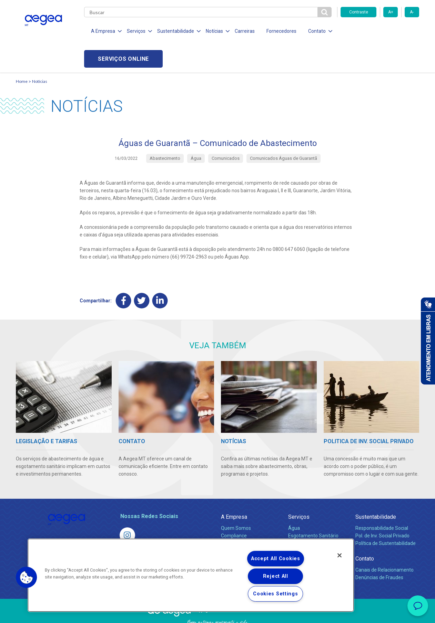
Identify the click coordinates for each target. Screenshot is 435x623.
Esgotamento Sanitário (313, 508)
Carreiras (245, 31)
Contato (364, 531)
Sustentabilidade (375, 489)
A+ (390, 12)
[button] (27, 577)
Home (22, 53)
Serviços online (379, 31)
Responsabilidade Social (381, 500)
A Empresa (234, 489)
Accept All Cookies (275, 559)
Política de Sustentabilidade (385, 515)
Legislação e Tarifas (310, 515)
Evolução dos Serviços (312, 523)
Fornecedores (281, 31)
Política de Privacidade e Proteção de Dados (217, 612)
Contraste (358, 12)
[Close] (339, 555)
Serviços (299, 489)
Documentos (302, 531)
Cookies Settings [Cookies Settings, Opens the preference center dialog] (275, 594)
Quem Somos (236, 500)
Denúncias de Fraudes (379, 550)
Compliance (234, 508)
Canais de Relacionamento (384, 542)
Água (294, 500)
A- (412, 12)
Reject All (275, 576)
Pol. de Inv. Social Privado (382, 508)
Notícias (39, 53)
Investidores (234, 515)
